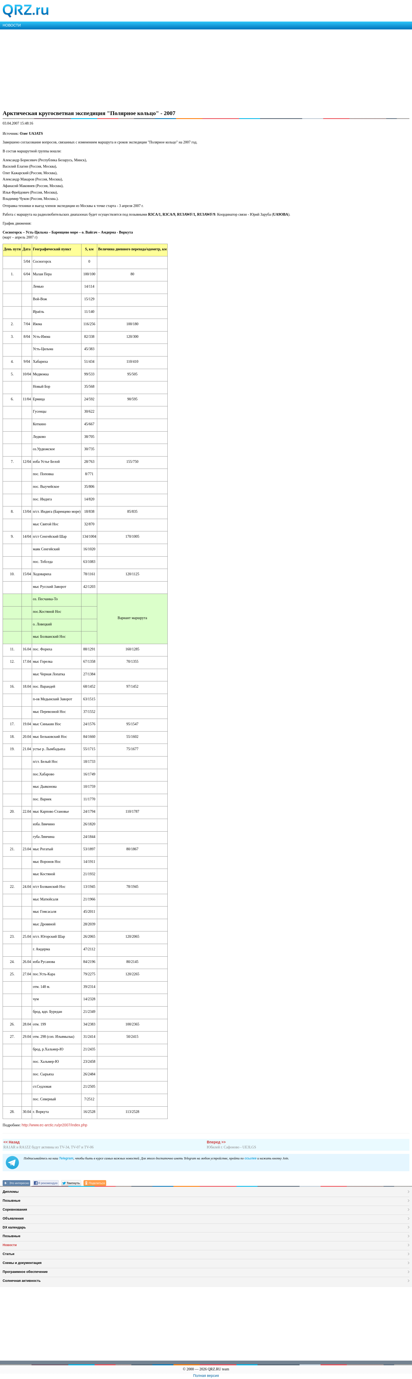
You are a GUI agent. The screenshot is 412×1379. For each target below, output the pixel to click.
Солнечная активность (22, 1281)
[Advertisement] (157, 69)
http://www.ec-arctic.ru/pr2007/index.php (54, 1125)
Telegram (66, 1158)
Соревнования (15, 1209)
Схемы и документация (22, 1263)
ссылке (250, 1158)
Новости (10, 1245)
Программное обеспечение (25, 1272)
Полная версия (206, 1375)
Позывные (11, 1200)
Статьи (8, 1254)
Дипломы (11, 1192)
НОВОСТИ (12, 25)
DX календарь (14, 1227)
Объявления (13, 1218)
